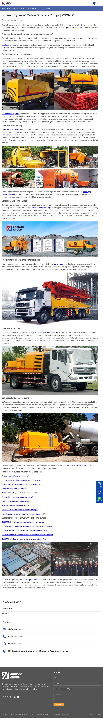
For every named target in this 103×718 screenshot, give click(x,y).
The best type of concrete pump (75, 465)
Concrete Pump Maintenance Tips (14, 489)
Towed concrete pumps (10, 114)
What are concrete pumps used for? (15, 476)
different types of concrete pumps (71, 28)
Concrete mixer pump (10, 130)
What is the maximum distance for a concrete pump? (21, 485)
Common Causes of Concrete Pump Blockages (20, 510)
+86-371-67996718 (15, 636)
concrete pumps (60, 264)
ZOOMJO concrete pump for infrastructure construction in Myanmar (27, 535)
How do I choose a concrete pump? (15, 506)
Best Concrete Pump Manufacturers (15, 501)
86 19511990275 (14, 644)
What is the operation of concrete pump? (17, 497)
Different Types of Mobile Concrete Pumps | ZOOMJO (30, 8)
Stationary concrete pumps (40, 208)
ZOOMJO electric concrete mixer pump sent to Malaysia (23, 522)
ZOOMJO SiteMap (94, 715)
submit (59, 704)
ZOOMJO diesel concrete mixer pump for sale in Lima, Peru (24, 539)
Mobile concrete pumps (10, 45)
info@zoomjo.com (15, 629)
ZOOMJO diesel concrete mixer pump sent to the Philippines (24, 531)
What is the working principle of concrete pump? (20, 493)
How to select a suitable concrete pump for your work (22, 480)
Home (4, 8)
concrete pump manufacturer (33, 580)
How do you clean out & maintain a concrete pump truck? (23, 514)
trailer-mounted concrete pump (46, 333)
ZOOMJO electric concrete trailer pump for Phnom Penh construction (28, 526)
